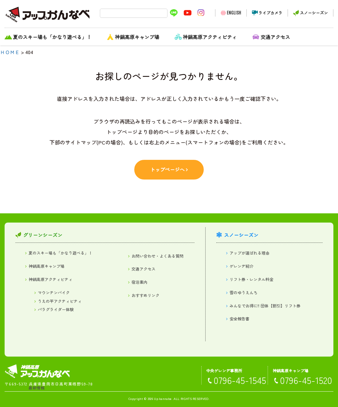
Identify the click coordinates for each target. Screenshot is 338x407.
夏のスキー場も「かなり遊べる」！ (52, 37)
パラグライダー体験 (56, 309)
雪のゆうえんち (243, 292)
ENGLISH (234, 13)
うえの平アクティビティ (60, 301)
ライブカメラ (270, 13)
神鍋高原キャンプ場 (137, 37)
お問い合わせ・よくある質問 (157, 256)
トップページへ (167, 169)
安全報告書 (240, 319)
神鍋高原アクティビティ (210, 37)
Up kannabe (162, 398)
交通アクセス (275, 37)
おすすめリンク (145, 295)
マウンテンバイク (54, 292)
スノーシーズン (314, 13)
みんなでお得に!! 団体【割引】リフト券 (265, 306)
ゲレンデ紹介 (241, 266)
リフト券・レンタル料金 (251, 279)
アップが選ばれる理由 (249, 253)
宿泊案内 (139, 282)
